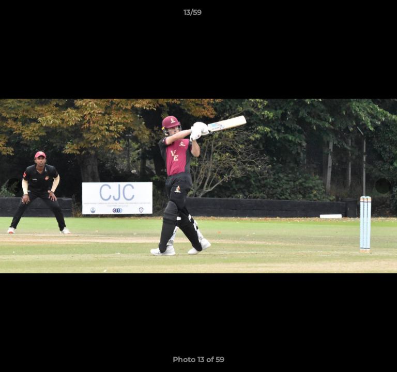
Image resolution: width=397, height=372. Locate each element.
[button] (360, 15)
